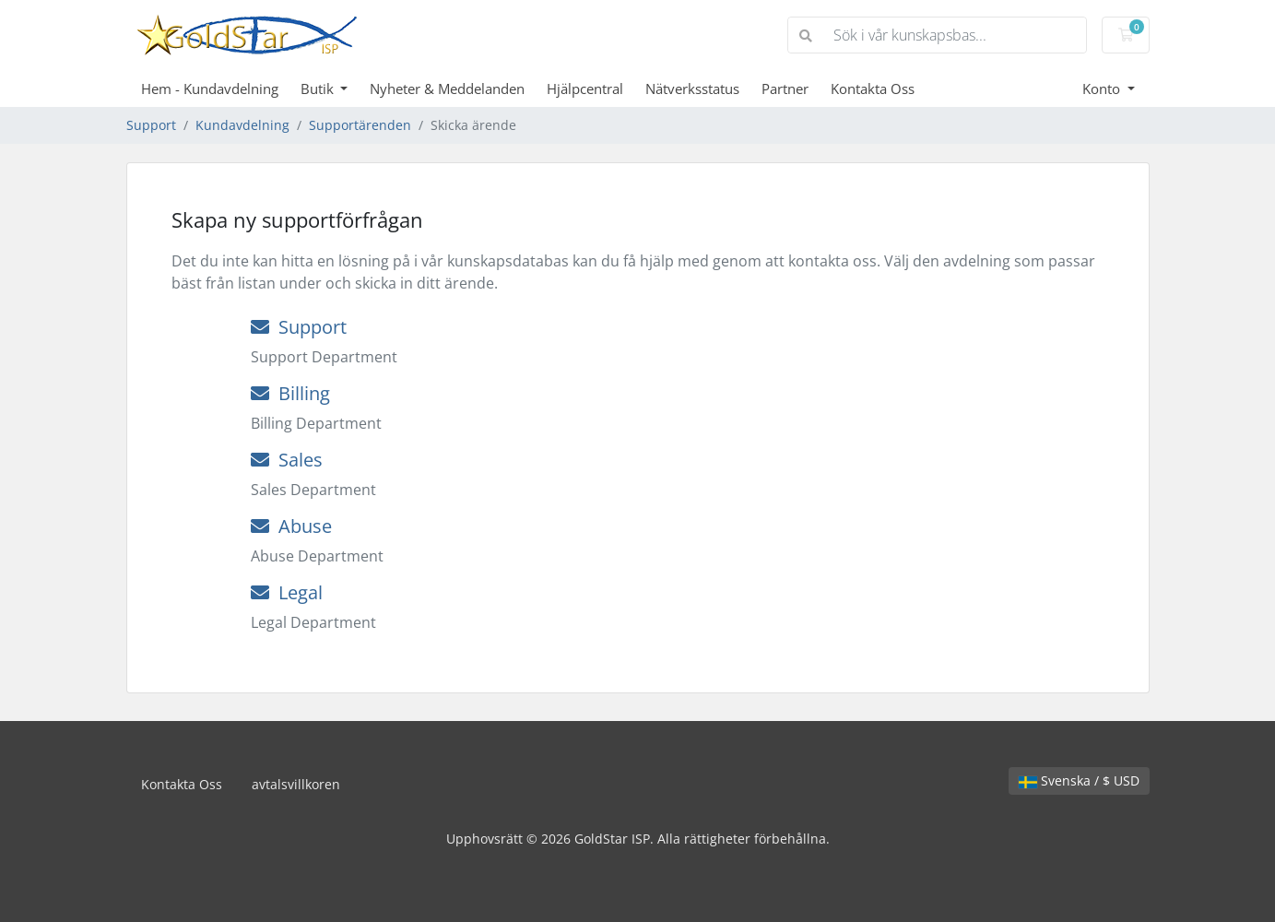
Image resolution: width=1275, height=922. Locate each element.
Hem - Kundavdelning (209, 88)
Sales (287, 459)
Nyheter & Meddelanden (447, 88)
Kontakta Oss (873, 88)
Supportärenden (360, 125)
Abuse (291, 526)
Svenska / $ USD (1079, 780)
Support (151, 125)
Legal (287, 592)
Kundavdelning (242, 125)
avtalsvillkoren (296, 784)
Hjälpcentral (585, 88)
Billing (290, 393)
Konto (1103, 88)
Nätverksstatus (692, 88)
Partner (785, 88)
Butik (319, 88)
